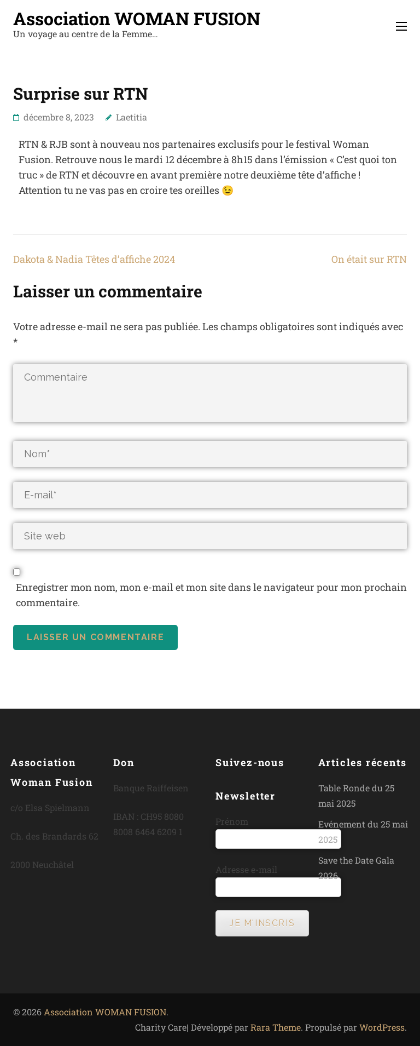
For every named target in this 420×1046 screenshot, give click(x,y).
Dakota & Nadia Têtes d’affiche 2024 (94, 259)
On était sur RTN (369, 259)
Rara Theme (275, 1027)
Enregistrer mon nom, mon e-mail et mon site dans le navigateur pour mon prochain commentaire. (211, 595)
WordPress (382, 1027)
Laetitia (131, 117)
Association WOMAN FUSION (136, 18)
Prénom (231, 821)
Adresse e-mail (246, 869)
